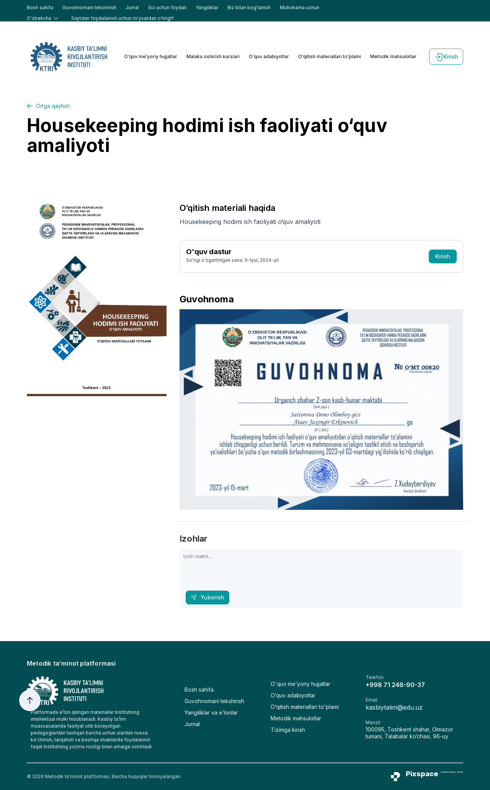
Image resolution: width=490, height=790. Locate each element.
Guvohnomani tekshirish (89, 7)
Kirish (446, 56)
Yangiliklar (207, 7)
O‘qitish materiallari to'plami (305, 706)
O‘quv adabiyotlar (269, 56)
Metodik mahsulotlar (393, 56)
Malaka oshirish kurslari (213, 56)
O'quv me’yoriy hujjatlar (300, 684)
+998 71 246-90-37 (395, 685)
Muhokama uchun (299, 7)
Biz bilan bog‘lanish (249, 7)
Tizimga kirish (288, 729)
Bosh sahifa (40, 7)
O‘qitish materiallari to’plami (329, 56)
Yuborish (207, 597)
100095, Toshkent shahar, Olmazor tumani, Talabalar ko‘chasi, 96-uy (409, 732)
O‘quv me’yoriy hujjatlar (150, 56)
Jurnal (132, 7)
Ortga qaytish (48, 106)
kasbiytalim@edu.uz (394, 707)
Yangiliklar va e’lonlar (211, 712)
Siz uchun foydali (167, 7)
